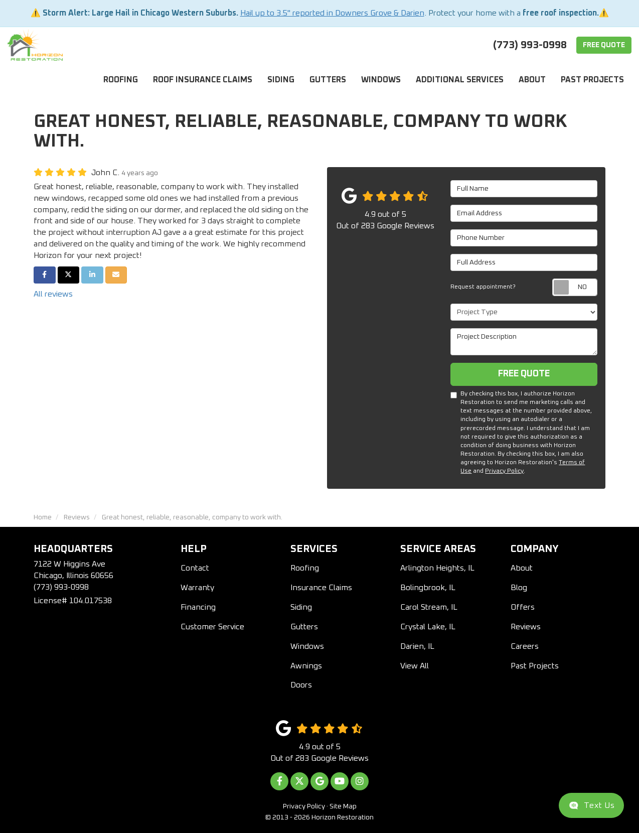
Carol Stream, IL (428, 607)
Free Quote (604, 45)
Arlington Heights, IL (437, 568)
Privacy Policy (504, 471)
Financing (198, 607)
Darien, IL (417, 646)
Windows (307, 646)
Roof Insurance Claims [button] (202, 80)
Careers (525, 646)
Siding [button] (280, 80)
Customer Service (212, 627)
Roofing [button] (120, 80)
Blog (519, 588)
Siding (301, 607)
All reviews (53, 294)
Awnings (306, 666)
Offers (523, 607)
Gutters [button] (327, 80)
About (522, 568)
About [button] (532, 80)
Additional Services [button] (460, 80)
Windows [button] (381, 80)
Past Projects (535, 666)
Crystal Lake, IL (427, 627)
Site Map (343, 806)
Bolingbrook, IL (427, 588)
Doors (301, 685)
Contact (195, 568)
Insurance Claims (321, 588)
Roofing (304, 568)
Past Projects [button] (592, 80)
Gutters (304, 627)
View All (414, 666)
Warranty (197, 588)
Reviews (526, 627)
